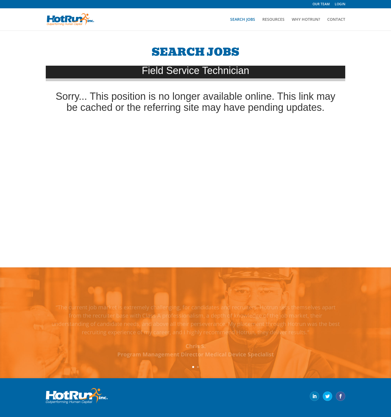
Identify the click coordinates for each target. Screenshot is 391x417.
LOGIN (340, 4)
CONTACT (336, 19)
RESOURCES (273, 19)
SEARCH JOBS (242, 19)
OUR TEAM (321, 4)
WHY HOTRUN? (306, 19)
